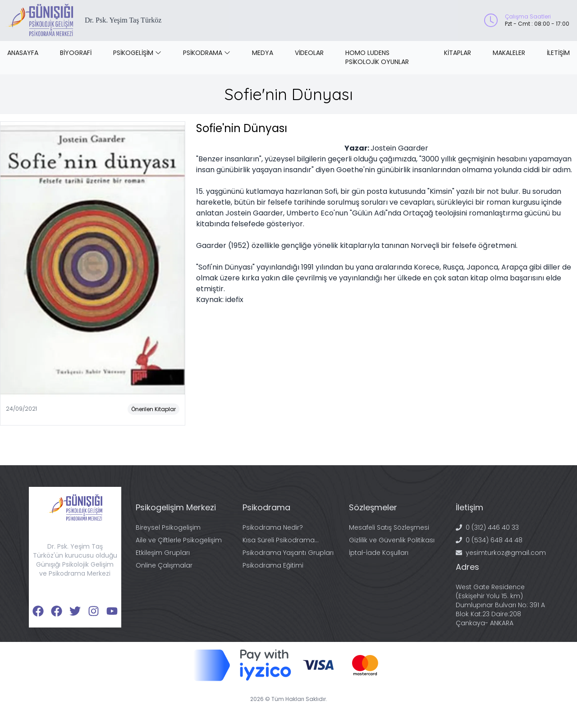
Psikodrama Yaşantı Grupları (288, 552)
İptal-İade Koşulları (378, 552)
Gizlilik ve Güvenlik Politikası (392, 540)
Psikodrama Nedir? (273, 527)
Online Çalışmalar (164, 565)
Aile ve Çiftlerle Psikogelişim (179, 540)
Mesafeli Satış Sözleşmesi (389, 527)
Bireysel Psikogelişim (168, 527)
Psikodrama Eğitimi (273, 565)
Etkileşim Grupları (163, 552)
